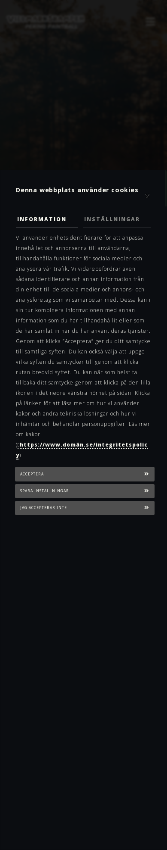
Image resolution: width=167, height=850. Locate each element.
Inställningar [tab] (112, 219)
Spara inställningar (44, 490)
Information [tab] (42, 219)
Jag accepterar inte (43, 507)
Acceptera (32, 474)
